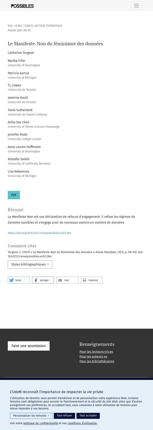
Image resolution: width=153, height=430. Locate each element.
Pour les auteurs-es (93, 356)
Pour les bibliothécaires (96, 361)
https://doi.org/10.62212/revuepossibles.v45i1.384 (39, 233)
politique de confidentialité (40, 423)
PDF (14, 195)
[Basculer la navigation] (136, 6)
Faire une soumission (29, 346)
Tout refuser (64, 415)
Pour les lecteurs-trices (96, 352)
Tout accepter (88, 415)
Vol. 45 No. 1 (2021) (20, 26)
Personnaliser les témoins (31, 416)
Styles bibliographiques (28, 264)
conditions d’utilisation (82, 423)
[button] (19, 280)
